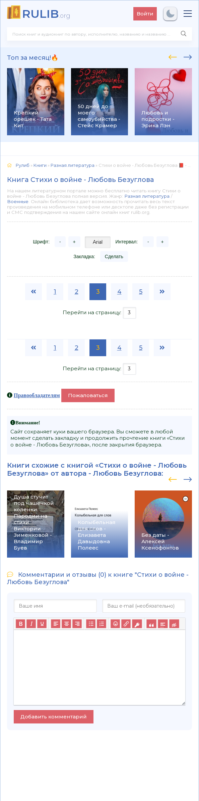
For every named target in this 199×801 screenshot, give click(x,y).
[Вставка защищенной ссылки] (137, 623)
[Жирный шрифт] (20, 623)
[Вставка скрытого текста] (174, 623)
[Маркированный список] (90, 623)
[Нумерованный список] (101, 623)
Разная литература (147, 196)
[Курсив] (31, 623)
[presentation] (173, 56)
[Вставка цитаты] (151, 623)
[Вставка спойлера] (163, 623)
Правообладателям (37, 395)
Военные (17, 201)
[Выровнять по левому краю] (55, 623)
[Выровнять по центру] (66, 623)
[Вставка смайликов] (115, 623)
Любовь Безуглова (127, 473)
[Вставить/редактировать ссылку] (126, 623)
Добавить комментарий (53, 716)
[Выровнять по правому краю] (77, 623)
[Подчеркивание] (42, 623)
